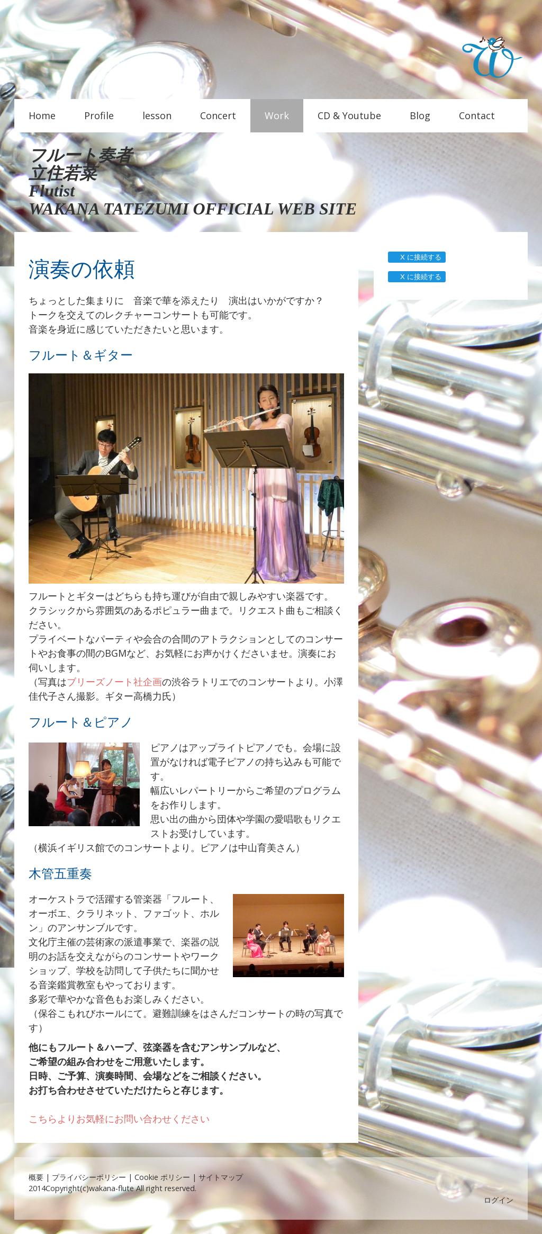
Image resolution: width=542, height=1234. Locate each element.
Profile (99, 115)
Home (42, 115)
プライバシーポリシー (89, 1177)
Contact (477, 115)
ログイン (498, 1200)
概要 (36, 1177)
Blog (420, 115)
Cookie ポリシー (162, 1177)
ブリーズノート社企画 (114, 681)
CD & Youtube (349, 115)
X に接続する (416, 257)
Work (277, 115)
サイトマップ (220, 1177)
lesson (156, 115)
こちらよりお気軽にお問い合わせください (119, 1118)
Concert (218, 115)
